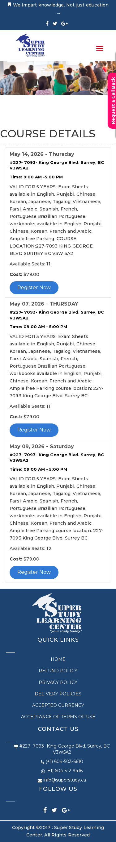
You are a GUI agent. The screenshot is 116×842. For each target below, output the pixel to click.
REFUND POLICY (58, 670)
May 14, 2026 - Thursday (42, 154)
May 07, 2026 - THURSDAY (44, 304)
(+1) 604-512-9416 (64, 770)
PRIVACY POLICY (58, 682)
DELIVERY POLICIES (58, 694)
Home (58, 659)
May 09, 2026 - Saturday (42, 446)
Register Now (34, 287)
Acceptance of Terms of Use (58, 716)
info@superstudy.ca (64, 780)
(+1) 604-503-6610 (64, 761)
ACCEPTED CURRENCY (58, 705)
